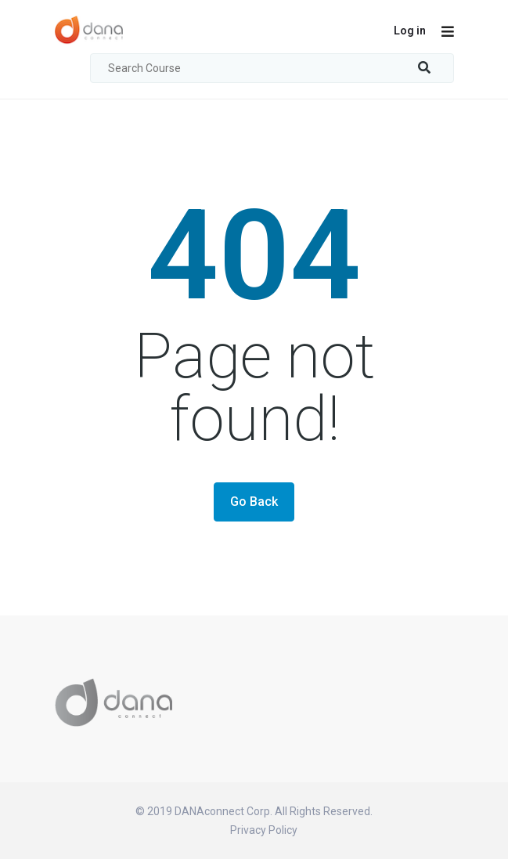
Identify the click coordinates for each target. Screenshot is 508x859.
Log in (410, 30)
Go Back (254, 501)
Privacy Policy (263, 830)
